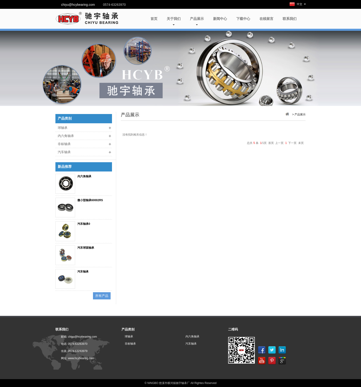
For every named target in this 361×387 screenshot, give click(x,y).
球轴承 (62, 128)
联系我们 (290, 19)
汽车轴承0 (83, 223)
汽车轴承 (64, 152)
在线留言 (266, 19)
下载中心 (243, 19)
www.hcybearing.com (81, 358)
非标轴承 (64, 144)
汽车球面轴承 (85, 247)
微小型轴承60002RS (90, 200)
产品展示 (197, 21)
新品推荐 (65, 166)
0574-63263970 (77, 344)
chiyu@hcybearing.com (78, 4)
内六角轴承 (66, 136)
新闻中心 (220, 19)
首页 (153, 19)
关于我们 (174, 21)
